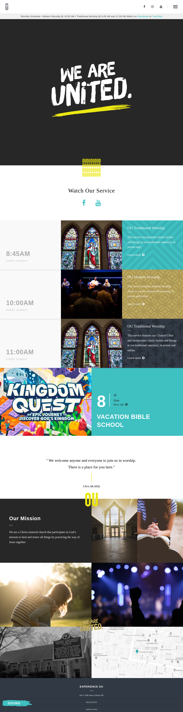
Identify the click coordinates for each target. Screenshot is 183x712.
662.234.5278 (91, 702)
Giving (14, 703)
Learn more (136, 255)
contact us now (91, 709)
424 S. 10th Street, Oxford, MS (92, 695)
